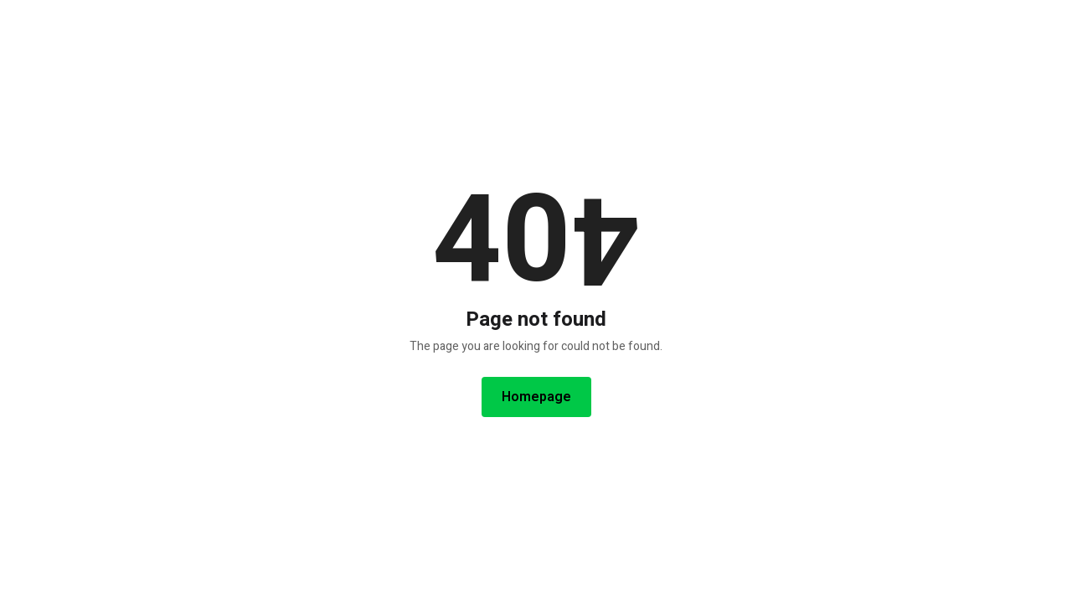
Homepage (536, 397)
